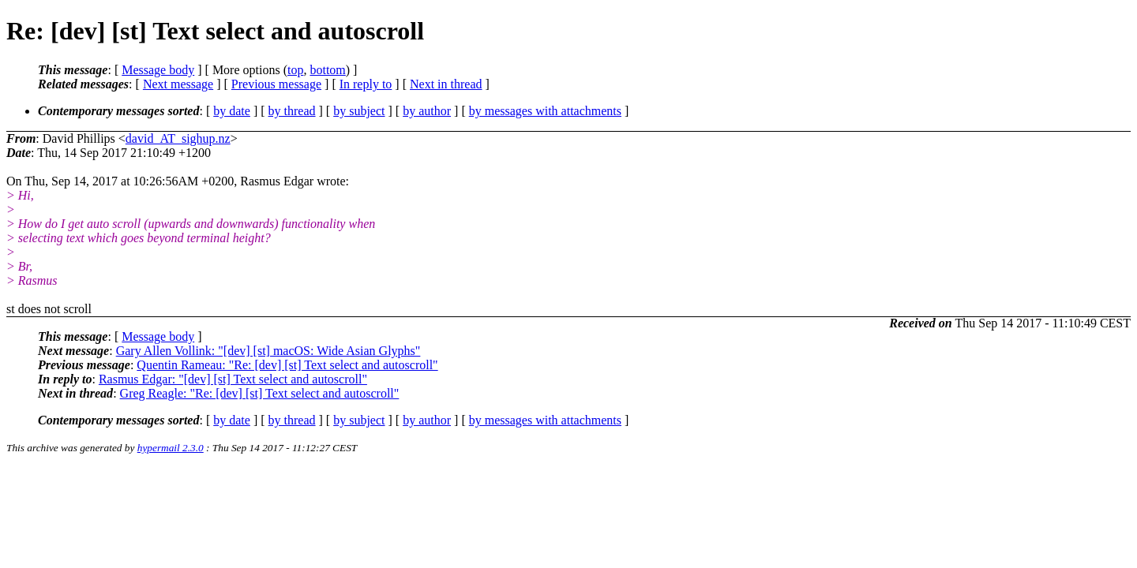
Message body (158, 70)
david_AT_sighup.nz (178, 138)
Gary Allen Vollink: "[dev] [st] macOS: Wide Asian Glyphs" (268, 350)
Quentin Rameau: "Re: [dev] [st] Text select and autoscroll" (287, 365)
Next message (178, 84)
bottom (327, 70)
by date (231, 111)
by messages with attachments (545, 111)
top (295, 70)
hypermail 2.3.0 (170, 448)
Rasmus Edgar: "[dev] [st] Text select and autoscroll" (233, 379)
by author (427, 111)
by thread (292, 111)
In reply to (366, 84)
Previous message (276, 84)
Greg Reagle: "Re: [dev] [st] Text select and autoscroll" (260, 393)
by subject (359, 111)
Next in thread (446, 84)
